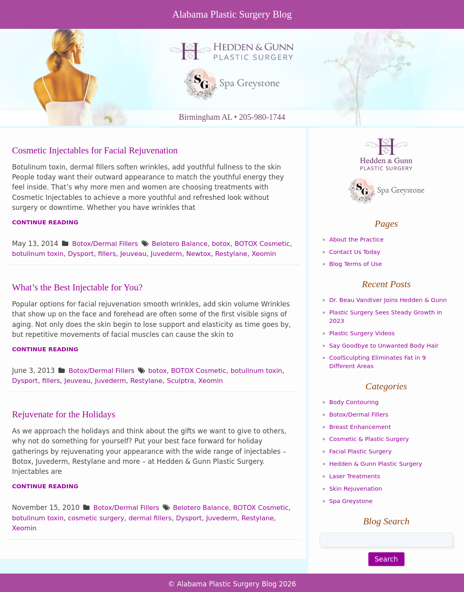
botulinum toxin (74, 255)
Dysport (118, 255)
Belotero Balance (183, 245)
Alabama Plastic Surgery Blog (232, 15)
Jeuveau (172, 255)
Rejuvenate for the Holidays (65, 426)
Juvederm (206, 255)
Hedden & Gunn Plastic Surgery (377, 458)
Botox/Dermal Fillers (106, 245)
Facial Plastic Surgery (361, 446)
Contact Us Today (355, 252)
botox (225, 245)
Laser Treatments (355, 470)
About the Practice (357, 240)
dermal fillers (190, 530)
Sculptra (185, 393)
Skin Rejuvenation (356, 482)
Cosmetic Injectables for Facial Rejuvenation (97, 151)
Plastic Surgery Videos (363, 331)
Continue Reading (46, 223)
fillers (145, 255)
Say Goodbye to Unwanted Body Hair (385, 343)
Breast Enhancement (361, 422)
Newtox (239, 255)
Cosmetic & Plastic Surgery (370, 434)
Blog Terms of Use (356, 264)
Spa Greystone (351, 494)
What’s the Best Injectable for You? (79, 299)
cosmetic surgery (134, 530)
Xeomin (25, 266)
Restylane (273, 255)
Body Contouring (354, 399)
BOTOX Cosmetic (202, 382)
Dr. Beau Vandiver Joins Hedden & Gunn (390, 299)
